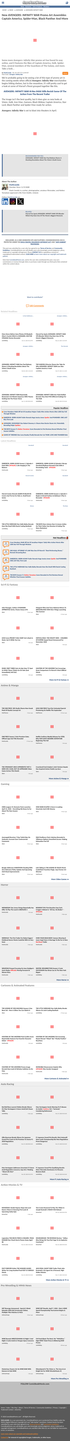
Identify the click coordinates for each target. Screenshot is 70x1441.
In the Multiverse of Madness (28, 316)
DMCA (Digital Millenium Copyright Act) (36, 242)
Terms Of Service (29, 1408)
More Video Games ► (60, 879)
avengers (19, 10)
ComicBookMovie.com (16, 260)
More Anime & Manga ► (59, 778)
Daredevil (31, 445)
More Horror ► (63, 980)
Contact (10, 1410)
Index (8, 1408)
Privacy (55, 1408)
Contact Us (4, 1437)
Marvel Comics (30, 475)
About (21, 1408)
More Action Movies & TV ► (57, 1280)
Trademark (4, 1410)
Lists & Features (37, 7)
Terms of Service (45, 248)
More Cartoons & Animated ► (56, 1078)
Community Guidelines (44, 1408)
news (11, 10)
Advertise (18, 1410)
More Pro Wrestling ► (60, 1378)
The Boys (65, 506)
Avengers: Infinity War (16, 74)
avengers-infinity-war (34, 10)
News (22, 7)
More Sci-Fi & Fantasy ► (59, 680)
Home (4, 10)
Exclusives (28, 7)
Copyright (62, 1408)
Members (46, 7)
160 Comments (35, 305)
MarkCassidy (7, 73)
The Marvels (64, 346)
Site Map (14, 1408)
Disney (32, 506)
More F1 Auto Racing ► (59, 1179)
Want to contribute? (35, 296)
